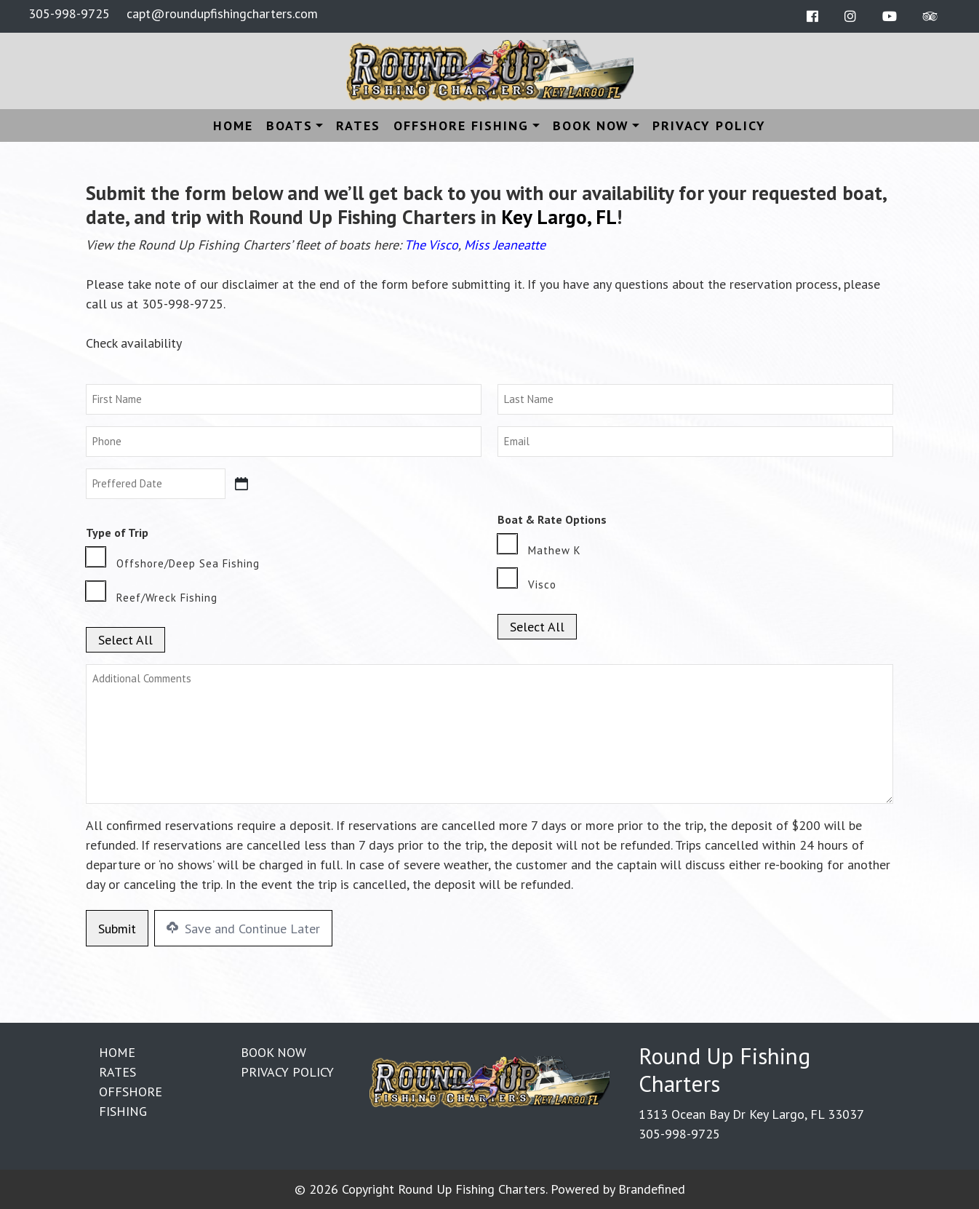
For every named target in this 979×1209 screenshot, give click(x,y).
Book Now (591, 125)
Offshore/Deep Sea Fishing (188, 563)
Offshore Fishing (461, 125)
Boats (289, 125)
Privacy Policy (709, 125)
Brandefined (651, 1189)
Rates (358, 125)
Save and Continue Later (243, 928)
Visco (542, 584)
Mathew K (554, 550)
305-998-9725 (69, 13)
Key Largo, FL (559, 216)
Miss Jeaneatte (505, 244)
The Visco (431, 244)
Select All (125, 639)
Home (233, 125)
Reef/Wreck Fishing (166, 597)
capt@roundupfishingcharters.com (222, 13)
